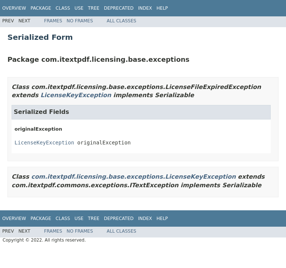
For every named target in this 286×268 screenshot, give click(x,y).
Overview (14, 8)
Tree (93, 8)
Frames (53, 20)
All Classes (121, 20)
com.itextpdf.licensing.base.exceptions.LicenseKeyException (133, 176)
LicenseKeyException (76, 95)
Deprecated (119, 8)
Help (162, 8)
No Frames (80, 20)
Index (145, 8)
